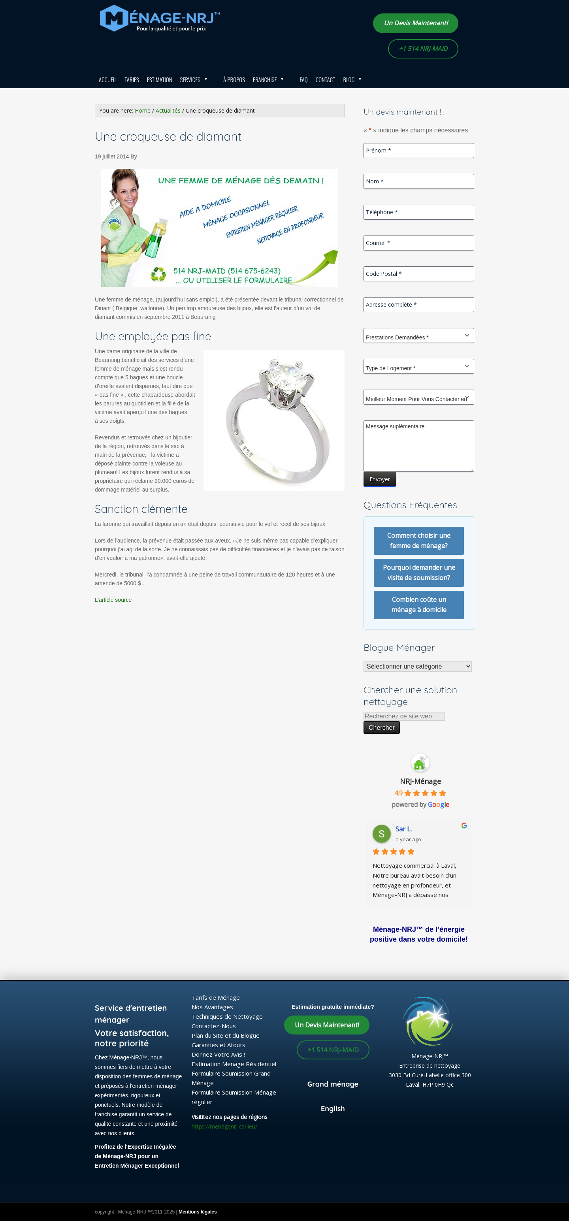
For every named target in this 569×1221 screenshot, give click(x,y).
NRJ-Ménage (420, 781)
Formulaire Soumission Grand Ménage (231, 1078)
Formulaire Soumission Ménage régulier (234, 1097)
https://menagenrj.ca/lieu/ (224, 1126)
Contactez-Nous (214, 1026)
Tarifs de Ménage (216, 997)
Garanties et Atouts (218, 1045)
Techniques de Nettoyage (227, 1016)
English (333, 1108)
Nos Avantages (212, 1007)
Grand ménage (333, 1084)
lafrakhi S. (410, 829)
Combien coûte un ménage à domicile (419, 604)
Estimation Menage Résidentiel (234, 1064)
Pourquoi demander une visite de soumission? (419, 572)
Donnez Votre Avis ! (218, 1054)
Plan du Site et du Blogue (226, 1035)
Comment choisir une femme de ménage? (418, 540)
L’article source (113, 600)
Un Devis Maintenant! (416, 23)
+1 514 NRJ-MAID (423, 48)
